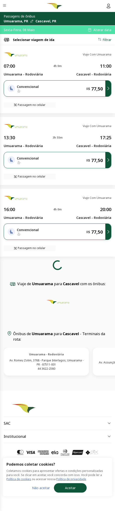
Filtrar (104, 39)
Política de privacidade (71, 479)
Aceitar (70, 488)
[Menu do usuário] (108, 6)
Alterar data (102, 30)
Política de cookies (18, 479)
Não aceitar (41, 488)
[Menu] (5, 6)
